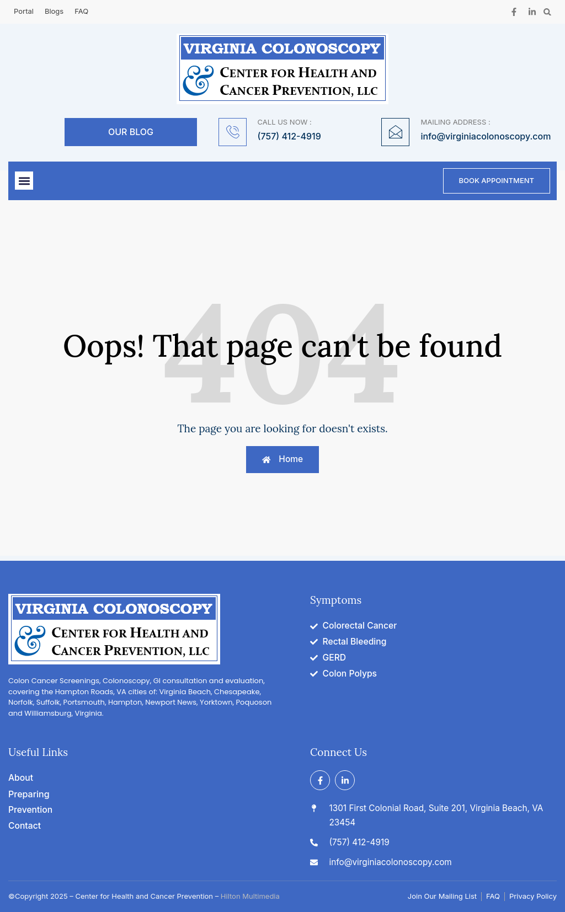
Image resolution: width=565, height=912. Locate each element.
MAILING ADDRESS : (455, 121)
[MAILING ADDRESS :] (395, 132)
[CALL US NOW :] (232, 132)
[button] (548, 12)
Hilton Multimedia (250, 896)
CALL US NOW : (285, 121)
